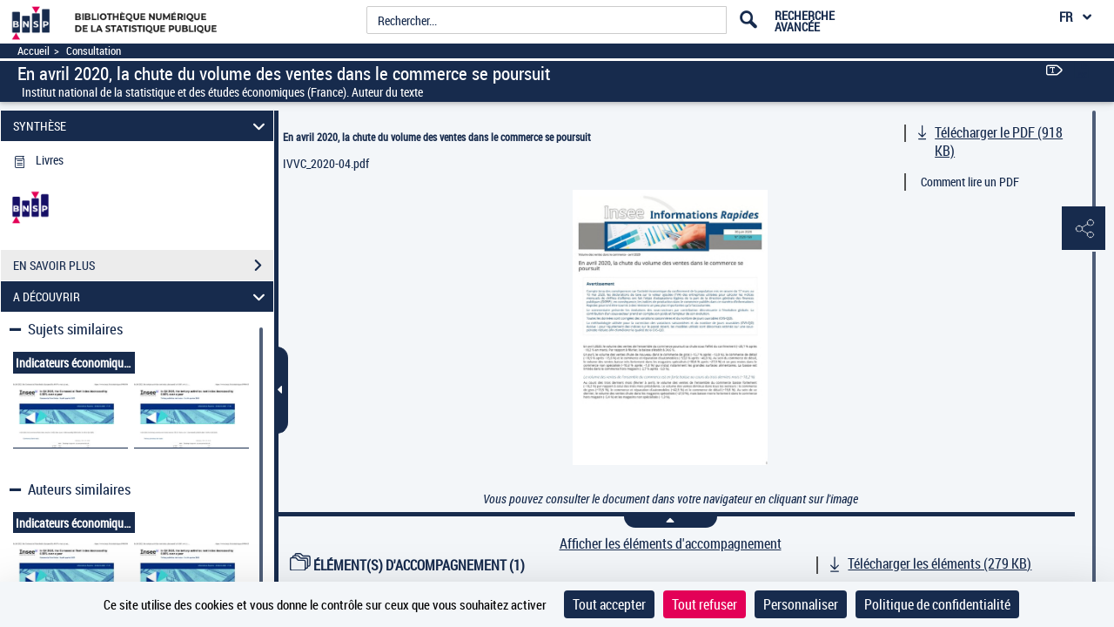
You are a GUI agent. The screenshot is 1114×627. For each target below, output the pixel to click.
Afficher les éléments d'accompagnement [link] (671, 544)
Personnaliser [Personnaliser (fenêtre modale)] (800, 604)
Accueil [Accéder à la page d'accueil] (33, 51)
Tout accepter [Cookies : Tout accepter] (609, 604)
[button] (1083, 229)
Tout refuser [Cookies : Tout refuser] (704, 604)
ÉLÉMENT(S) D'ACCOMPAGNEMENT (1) (407, 565)
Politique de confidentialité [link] (937, 604)
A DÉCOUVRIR (142, 296)
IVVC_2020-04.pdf (326, 163)
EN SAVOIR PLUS (143, 265)
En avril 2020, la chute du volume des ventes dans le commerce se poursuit (437, 137)
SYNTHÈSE (142, 126)
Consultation (93, 51)
